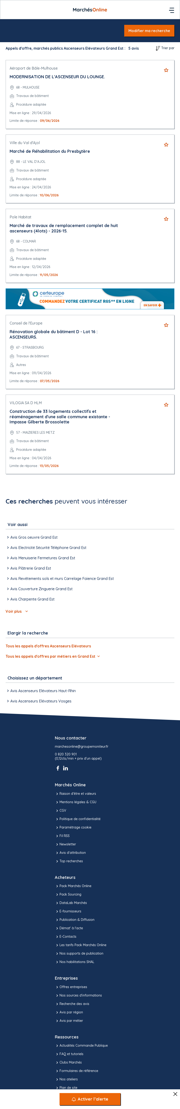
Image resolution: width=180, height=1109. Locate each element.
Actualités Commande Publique (81, 1045)
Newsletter (65, 844)
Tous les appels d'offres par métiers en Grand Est (53, 656)
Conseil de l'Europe (26, 323)
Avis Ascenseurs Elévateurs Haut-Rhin (41, 690)
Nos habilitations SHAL (74, 962)
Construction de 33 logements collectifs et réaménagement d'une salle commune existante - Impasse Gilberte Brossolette (60, 417)
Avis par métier (69, 1021)
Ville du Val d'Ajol (25, 142)
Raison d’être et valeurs (75, 794)
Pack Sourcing (68, 894)
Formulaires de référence (76, 1071)
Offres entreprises (71, 987)
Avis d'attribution (70, 853)
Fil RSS (62, 836)
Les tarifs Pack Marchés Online (80, 945)
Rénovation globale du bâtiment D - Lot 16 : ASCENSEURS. (54, 334)
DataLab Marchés (71, 903)
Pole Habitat (20, 217)
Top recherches (69, 861)
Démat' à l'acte (69, 928)
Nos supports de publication (79, 953)
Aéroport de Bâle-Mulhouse (34, 68)
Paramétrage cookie (73, 827)
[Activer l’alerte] (90, 1099)
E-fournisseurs (68, 911)
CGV (60, 810)
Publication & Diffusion (74, 920)
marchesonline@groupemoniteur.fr (81, 747)
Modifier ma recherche (149, 30)
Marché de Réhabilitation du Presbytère (50, 151)
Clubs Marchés (68, 1062)
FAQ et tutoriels (69, 1054)
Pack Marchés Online (73, 886)
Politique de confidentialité (78, 819)
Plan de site (66, 1088)
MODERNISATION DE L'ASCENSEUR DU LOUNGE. (57, 76)
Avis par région (69, 1012)
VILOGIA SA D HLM (26, 402)
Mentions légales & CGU (75, 802)
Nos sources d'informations (78, 995)
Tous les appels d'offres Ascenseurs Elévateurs (48, 646)
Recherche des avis (72, 1004)
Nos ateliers (66, 1079)
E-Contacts (65, 936)
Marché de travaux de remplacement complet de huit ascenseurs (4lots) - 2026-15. (64, 228)
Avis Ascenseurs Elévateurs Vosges (38, 701)
